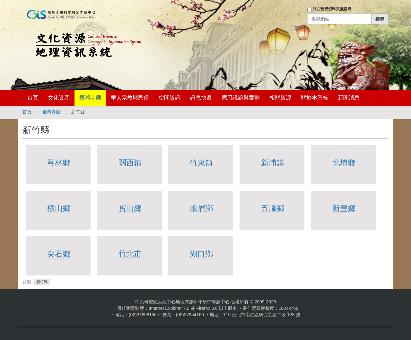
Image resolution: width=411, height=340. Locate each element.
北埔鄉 (343, 162)
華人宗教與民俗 (130, 98)
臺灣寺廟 (90, 98)
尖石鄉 (58, 253)
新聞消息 (349, 98)
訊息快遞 (201, 98)
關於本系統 (314, 98)
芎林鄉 (58, 162)
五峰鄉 (272, 208)
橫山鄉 (58, 208)
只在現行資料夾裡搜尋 (332, 9)
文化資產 (59, 98)
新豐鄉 (343, 208)
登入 (298, 28)
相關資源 (280, 98)
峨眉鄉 (201, 208)
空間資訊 (169, 98)
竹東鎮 (201, 162)
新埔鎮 (272, 162)
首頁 (32, 98)
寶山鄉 (130, 208)
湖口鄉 (201, 253)
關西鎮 (130, 162)
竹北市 (130, 253)
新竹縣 (42, 282)
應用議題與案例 (241, 98)
